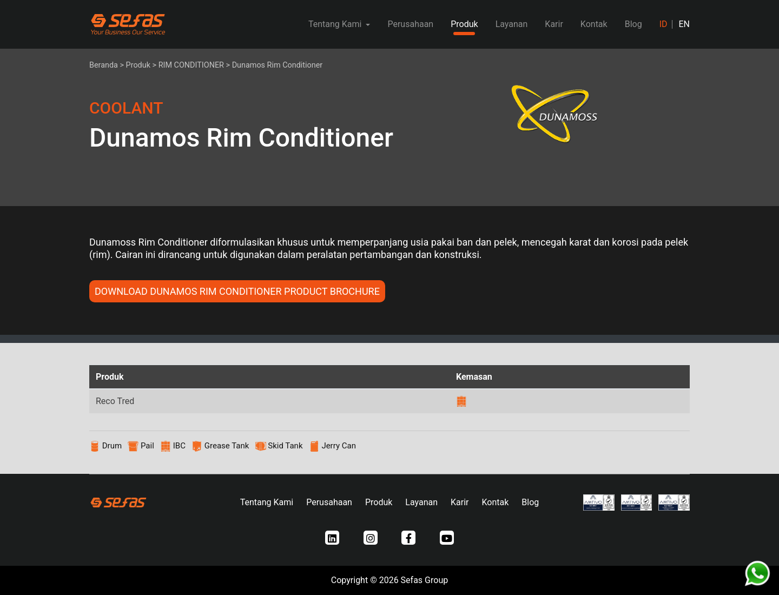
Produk (464, 24)
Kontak (594, 24)
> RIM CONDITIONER (188, 65)
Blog (633, 24)
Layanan (512, 24)
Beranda (103, 65)
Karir (554, 24)
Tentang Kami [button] (336, 24)
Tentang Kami (266, 502)
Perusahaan (410, 24)
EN (684, 24)
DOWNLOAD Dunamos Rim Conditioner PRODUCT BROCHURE (237, 291)
